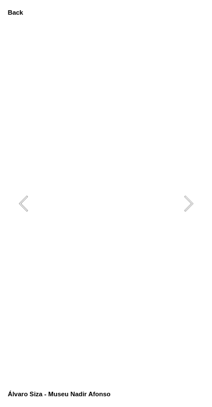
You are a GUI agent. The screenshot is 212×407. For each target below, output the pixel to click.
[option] (106, 204)
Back (15, 12)
